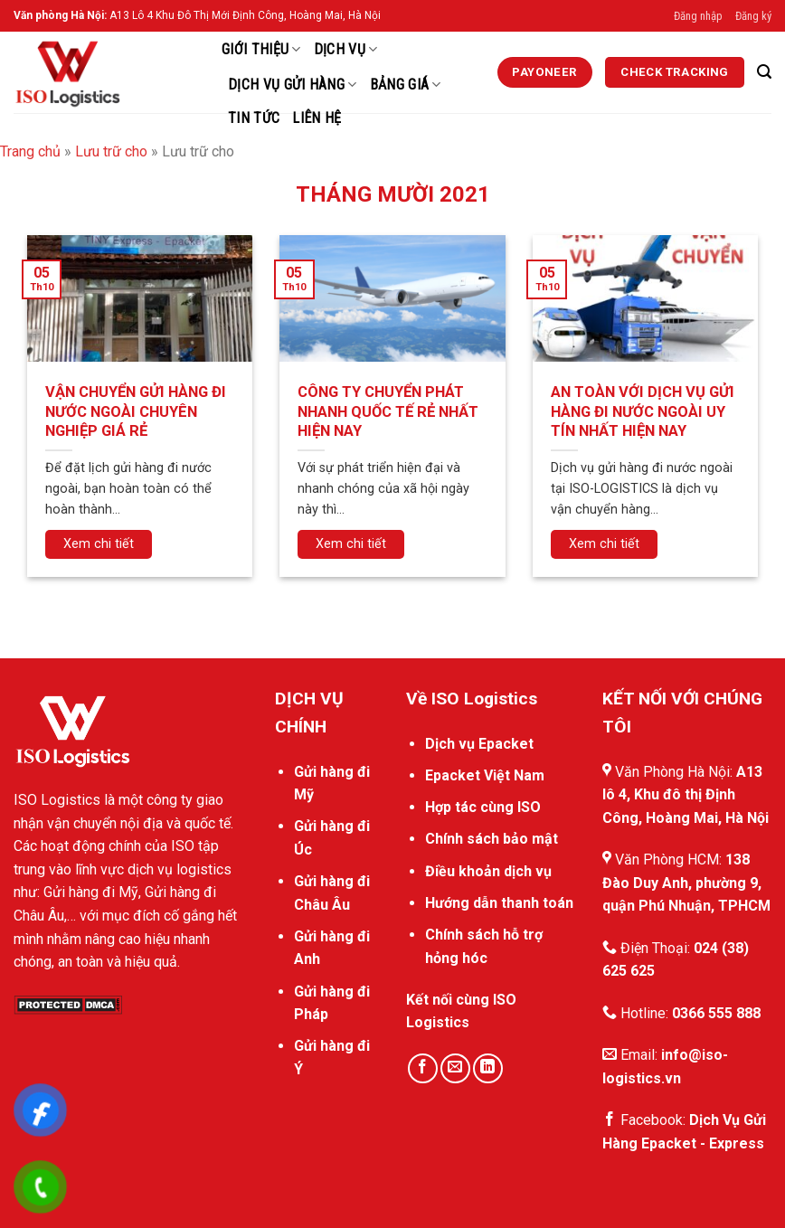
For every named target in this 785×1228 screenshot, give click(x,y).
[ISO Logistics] (104, 72)
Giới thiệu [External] (261, 50)
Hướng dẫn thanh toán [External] (499, 903)
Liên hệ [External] (316, 118)
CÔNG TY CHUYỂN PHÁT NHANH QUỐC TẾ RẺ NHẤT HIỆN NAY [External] (388, 411)
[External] (545, 72)
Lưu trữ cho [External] (111, 151)
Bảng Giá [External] (405, 85)
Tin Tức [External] (253, 118)
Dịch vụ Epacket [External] (479, 743)
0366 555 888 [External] (716, 1013)
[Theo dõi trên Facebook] (423, 1068)
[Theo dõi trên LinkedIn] (488, 1068)
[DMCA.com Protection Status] (68, 1004)
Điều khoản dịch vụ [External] (488, 871)
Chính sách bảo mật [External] (491, 838)
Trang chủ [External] (30, 151)
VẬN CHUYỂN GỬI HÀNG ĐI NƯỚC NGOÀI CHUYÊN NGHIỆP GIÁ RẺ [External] (135, 411)
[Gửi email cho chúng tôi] (455, 1068)
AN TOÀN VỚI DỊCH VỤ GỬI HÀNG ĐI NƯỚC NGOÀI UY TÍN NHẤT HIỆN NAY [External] (642, 411)
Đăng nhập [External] (698, 16)
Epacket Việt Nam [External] (484, 775)
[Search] (764, 72)
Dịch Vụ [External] (346, 50)
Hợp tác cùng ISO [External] (483, 807)
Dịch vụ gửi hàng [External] (292, 85)
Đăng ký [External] (753, 16)
